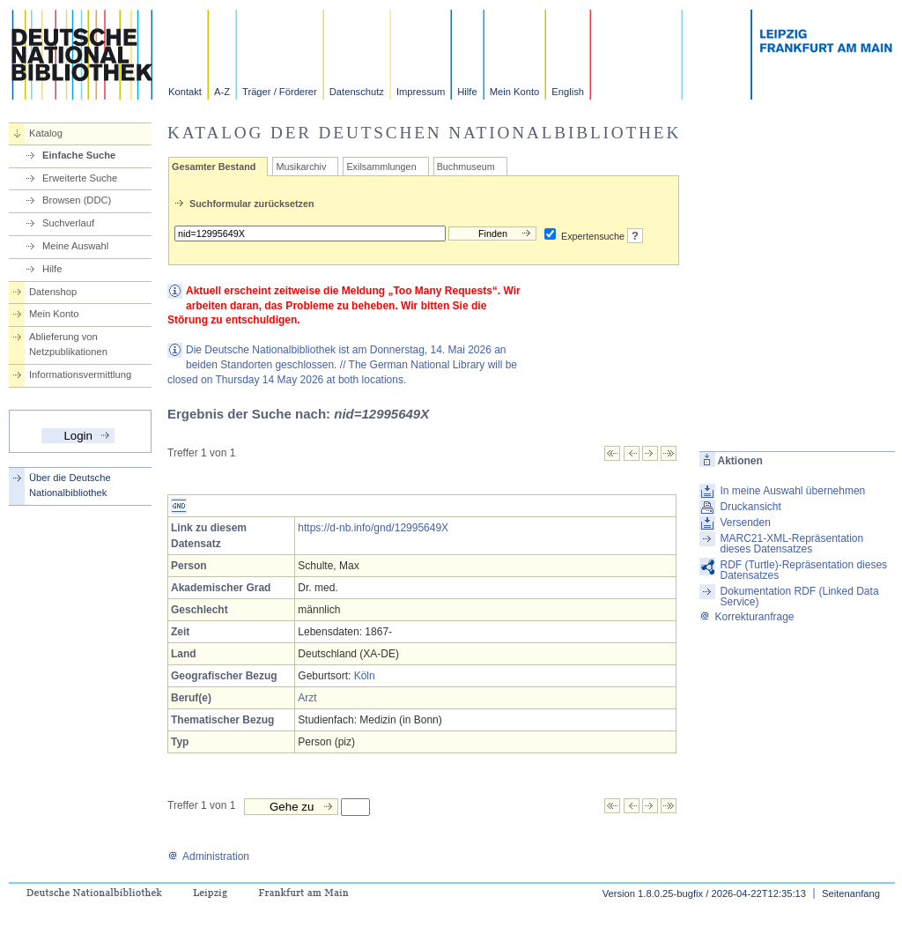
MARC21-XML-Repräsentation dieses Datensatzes (791, 543)
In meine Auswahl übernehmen (792, 491)
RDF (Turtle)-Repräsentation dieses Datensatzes (803, 570)
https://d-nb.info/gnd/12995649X (373, 528)
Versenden (745, 522)
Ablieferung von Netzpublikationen (68, 344)
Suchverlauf (68, 223)
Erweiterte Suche (79, 178)
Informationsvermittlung (80, 374)
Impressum (420, 91)
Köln (364, 676)
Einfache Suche (78, 155)
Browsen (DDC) (76, 200)
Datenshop (53, 291)
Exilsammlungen (381, 166)
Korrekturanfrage (746, 617)
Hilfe (467, 91)
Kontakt (185, 91)
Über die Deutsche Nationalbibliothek (70, 485)
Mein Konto (515, 91)
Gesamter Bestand (213, 166)
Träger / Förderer (279, 91)
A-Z (222, 91)
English (567, 91)
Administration (208, 856)
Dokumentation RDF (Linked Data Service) (799, 596)
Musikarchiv (301, 166)
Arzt (307, 698)
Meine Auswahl (75, 246)
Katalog (46, 133)
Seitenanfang (851, 893)
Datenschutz (356, 91)
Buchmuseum (466, 166)
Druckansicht (750, 506)
